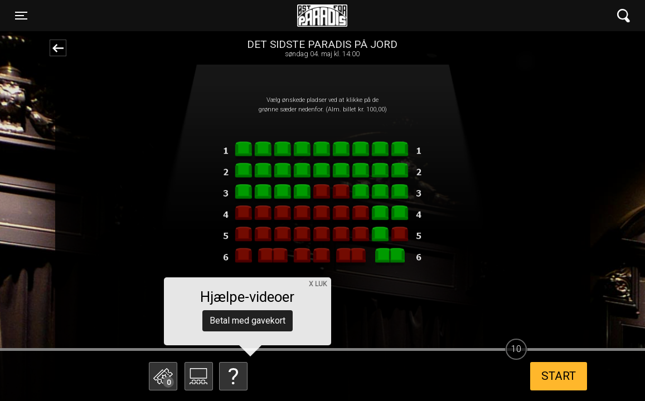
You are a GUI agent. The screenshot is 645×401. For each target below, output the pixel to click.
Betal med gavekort (247, 320)
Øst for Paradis (322, 15)
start (558, 376)
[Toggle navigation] (21, 15)
